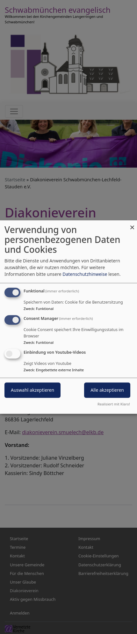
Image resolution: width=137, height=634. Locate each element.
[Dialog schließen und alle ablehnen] (132, 224)
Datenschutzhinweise (84, 274)
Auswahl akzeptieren (32, 390)
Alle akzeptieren (107, 390)
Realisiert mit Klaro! (113, 404)
